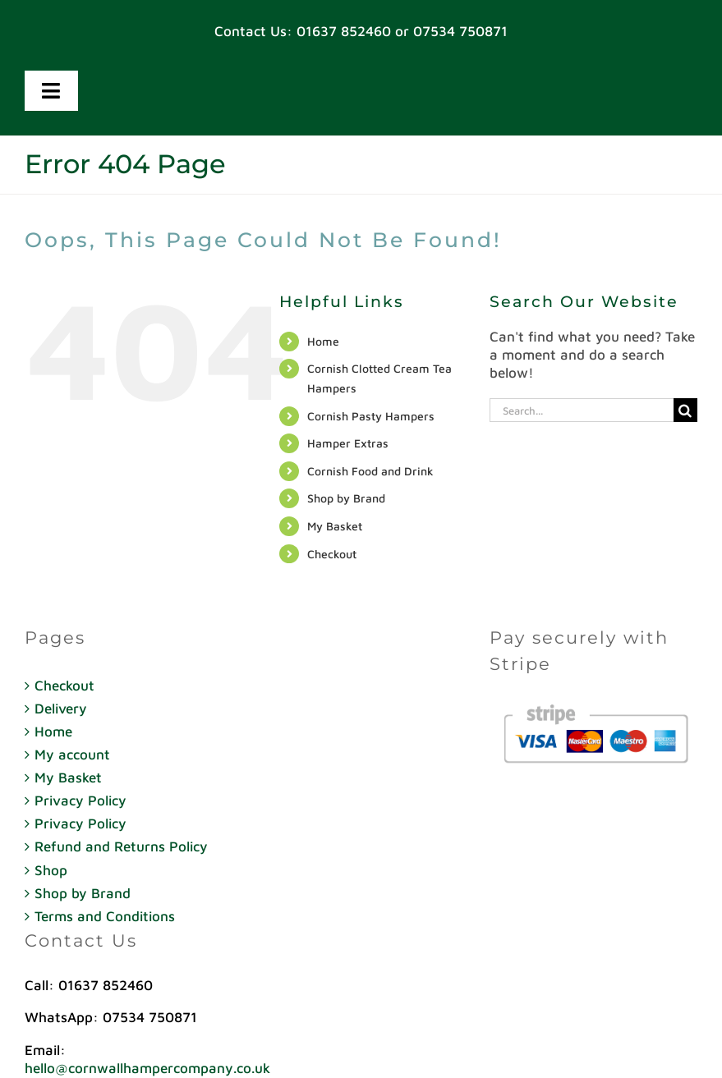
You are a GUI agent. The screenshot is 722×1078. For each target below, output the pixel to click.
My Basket (334, 526)
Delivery (60, 708)
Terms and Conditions (104, 916)
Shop (50, 870)
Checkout (331, 554)
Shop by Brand (346, 498)
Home (323, 341)
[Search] (685, 410)
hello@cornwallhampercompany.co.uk (147, 1068)
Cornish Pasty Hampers (371, 416)
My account (72, 754)
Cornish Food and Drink (370, 471)
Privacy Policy (80, 800)
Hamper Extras (348, 443)
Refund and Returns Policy (121, 846)
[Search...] (582, 410)
